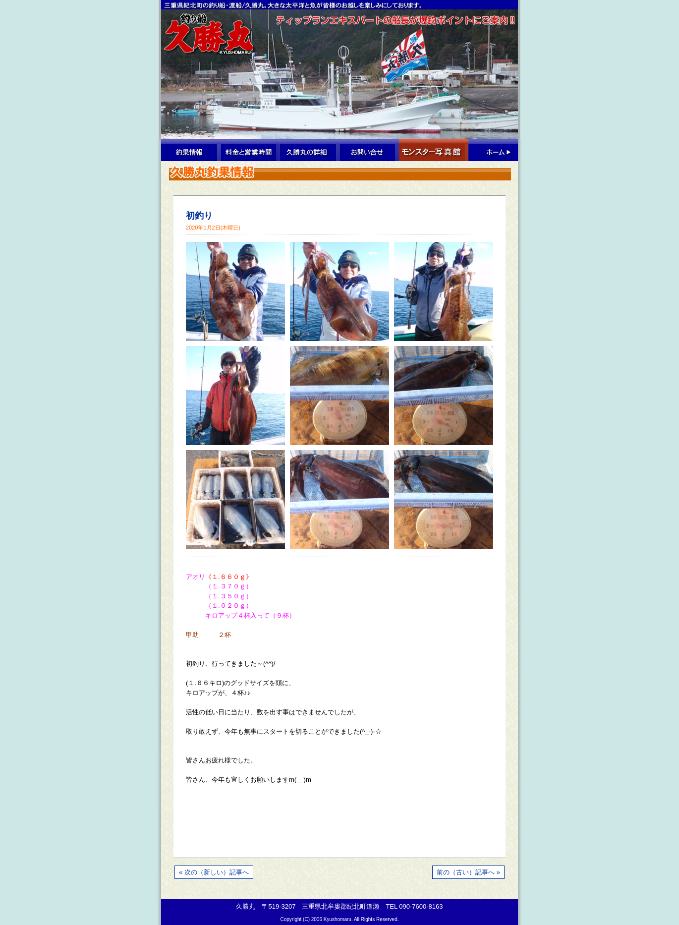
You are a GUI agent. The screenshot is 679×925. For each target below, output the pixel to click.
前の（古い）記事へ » (468, 872)
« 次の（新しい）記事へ (214, 872)
